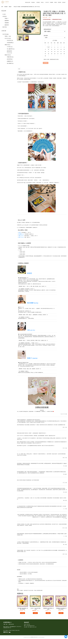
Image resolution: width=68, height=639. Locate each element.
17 (48, 51)
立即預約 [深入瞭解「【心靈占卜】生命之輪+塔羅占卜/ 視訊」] (35, 613)
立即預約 (45, 62)
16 (45, 51)
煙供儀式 (38, 2)
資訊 (19, 68)
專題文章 (7, 44)
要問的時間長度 (48, 29)
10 (48, 49)
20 (57, 51)
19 (54, 51)
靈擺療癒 (7, 20)
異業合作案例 (17, 630)
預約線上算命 (27, 2)
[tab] (19, 69)
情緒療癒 (7, 22)
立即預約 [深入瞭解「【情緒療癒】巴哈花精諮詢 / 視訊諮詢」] (48, 613)
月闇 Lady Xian (21, 235)
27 (57, 53)
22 (64, 51)
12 (54, 49)
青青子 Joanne (21, 237)
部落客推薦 (9, 42)
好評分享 (47, 2)
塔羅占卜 (10, 6)
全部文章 (4, 34)
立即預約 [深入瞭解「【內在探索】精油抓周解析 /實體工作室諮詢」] (22, 613)
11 (51, 49)
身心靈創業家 (10, 49)
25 (51, 53)
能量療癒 (9, 61)
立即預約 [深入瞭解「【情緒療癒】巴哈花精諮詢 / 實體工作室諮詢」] (61, 613)
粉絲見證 (9, 40)
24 (48, 53)
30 (45, 55)
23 (45, 53)
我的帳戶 (64, 2)
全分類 (3, 14)
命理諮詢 (33, 2)
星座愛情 (9, 59)
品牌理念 (6, 630)
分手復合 (9, 46)
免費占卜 (42, 2)
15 (64, 49)
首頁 (2, 6)
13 (57, 49)
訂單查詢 (10, 630)
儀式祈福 (4, 27)
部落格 (55, 2)
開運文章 (7, 55)
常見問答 (59, 2)
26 (54, 53)
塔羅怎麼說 (9, 57)
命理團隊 (51, 2)
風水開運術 (9, 63)
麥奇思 (19, 232)
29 (64, 53)
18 (51, 51)
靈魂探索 (7, 25)
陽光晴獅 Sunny (21, 234)
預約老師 (46, 35)
